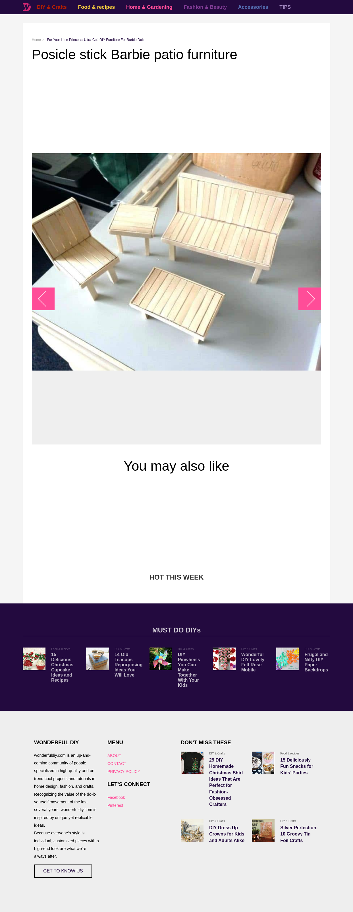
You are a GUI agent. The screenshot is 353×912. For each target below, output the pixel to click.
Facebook (116, 797)
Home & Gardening (149, 7)
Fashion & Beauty (205, 7)
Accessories (253, 7)
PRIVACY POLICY (123, 771)
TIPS (285, 7)
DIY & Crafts (52, 7)
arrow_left (46, 299)
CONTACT (116, 763)
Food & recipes (96, 7)
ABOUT (114, 755)
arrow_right (307, 299)
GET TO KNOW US (63, 870)
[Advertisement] (176, 108)
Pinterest (115, 805)
